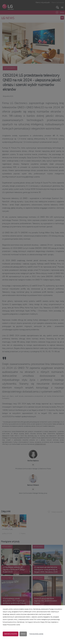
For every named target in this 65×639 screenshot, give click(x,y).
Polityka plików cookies (36, 634)
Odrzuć (23, 634)
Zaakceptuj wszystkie (10, 634)
